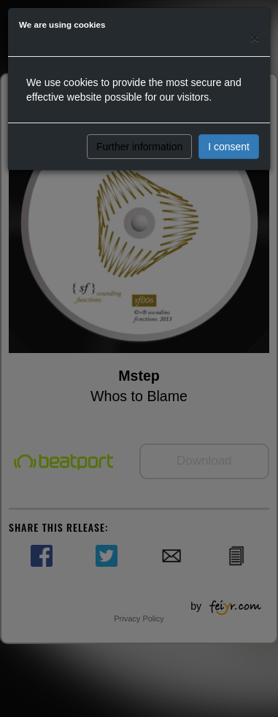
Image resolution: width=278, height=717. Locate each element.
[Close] (254, 37)
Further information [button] (139, 146)
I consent (229, 146)
